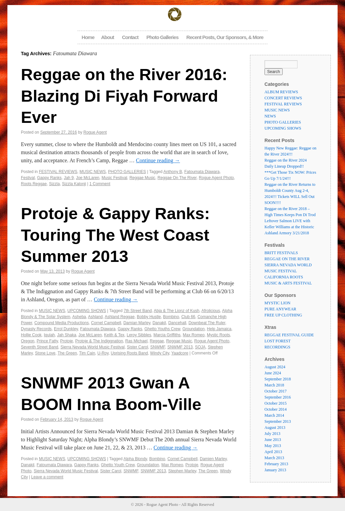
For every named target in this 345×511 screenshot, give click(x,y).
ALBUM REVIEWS (281, 92)
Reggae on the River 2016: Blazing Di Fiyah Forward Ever (124, 95)
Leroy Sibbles (139, 335)
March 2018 (274, 385)
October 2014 (275, 409)
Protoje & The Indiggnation (99, 341)
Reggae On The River (177, 177)
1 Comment (99, 183)
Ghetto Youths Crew (162, 329)
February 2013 (276, 464)
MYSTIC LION (277, 303)
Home (88, 37)
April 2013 (273, 451)
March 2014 (274, 415)
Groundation (193, 329)
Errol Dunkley (66, 329)
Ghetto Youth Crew (117, 465)
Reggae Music (142, 177)
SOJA (200, 347)
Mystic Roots (218, 335)
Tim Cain (87, 353)
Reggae (157, 341)
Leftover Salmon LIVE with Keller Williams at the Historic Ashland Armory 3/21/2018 (289, 226)
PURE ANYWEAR (280, 309)
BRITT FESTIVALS (281, 252)
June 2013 (272, 439)
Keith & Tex (114, 335)
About (107, 37)
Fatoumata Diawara (202, 171)
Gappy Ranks (49, 177)
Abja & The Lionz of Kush (176, 310)
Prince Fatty (47, 341)
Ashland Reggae (120, 316)
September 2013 (277, 421)
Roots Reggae (34, 183)
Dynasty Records (36, 329)
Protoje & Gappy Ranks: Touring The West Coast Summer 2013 (115, 234)
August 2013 (274, 427)
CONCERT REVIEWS (283, 98)
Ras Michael (136, 341)
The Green (67, 353)
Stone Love (45, 353)
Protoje (66, 341)
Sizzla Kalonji (74, 183)
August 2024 (274, 367)
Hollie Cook (31, 335)
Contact (130, 37)
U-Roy (102, 353)
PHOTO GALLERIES (127, 171)
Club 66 (188, 316)
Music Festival (114, 177)
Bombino (171, 316)
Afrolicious (210, 310)
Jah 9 (68, 177)
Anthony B (172, 171)
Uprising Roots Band (129, 353)
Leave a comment (47, 477)
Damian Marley (136, 322)
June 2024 (272, 373)
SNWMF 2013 (180, 347)
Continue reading (158, 160)
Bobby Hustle (149, 316)
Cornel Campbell (106, 322)
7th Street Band (138, 310)
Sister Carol (137, 347)
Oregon (27, 341)
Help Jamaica (219, 329)
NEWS (270, 116)
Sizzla (54, 183)
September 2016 (277, 397)
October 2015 (275, 403)
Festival (28, 177)
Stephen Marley (182, 471)
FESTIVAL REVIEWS (58, 171)
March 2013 (274, 457)
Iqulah (49, 335)
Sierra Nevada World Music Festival (92, 347)
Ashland (95, 316)
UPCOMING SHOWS (86, 310)
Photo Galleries (162, 37)
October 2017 (275, 391)
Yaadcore (179, 353)
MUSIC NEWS (93, 171)
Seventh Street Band (39, 347)
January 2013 (275, 470)
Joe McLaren (87, 177)
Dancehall (177, 322)
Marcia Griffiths (166, 335)
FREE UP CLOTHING (283, 315)
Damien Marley (213, 458)
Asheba (79, 316)
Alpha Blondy (135, 458)
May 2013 (272, 445)
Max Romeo (194, 335)
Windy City (159, 353)
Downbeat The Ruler (206, 322)
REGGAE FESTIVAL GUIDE (289, 335)
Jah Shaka (66, 335)
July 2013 (272, 433)
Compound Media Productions (61, 322)
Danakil (159, 322)
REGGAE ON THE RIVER (287, 259)
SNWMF (157, 347)
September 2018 (277, 379)
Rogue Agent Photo (216, 177)
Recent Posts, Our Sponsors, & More (224, 37)
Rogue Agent (95, 132)
